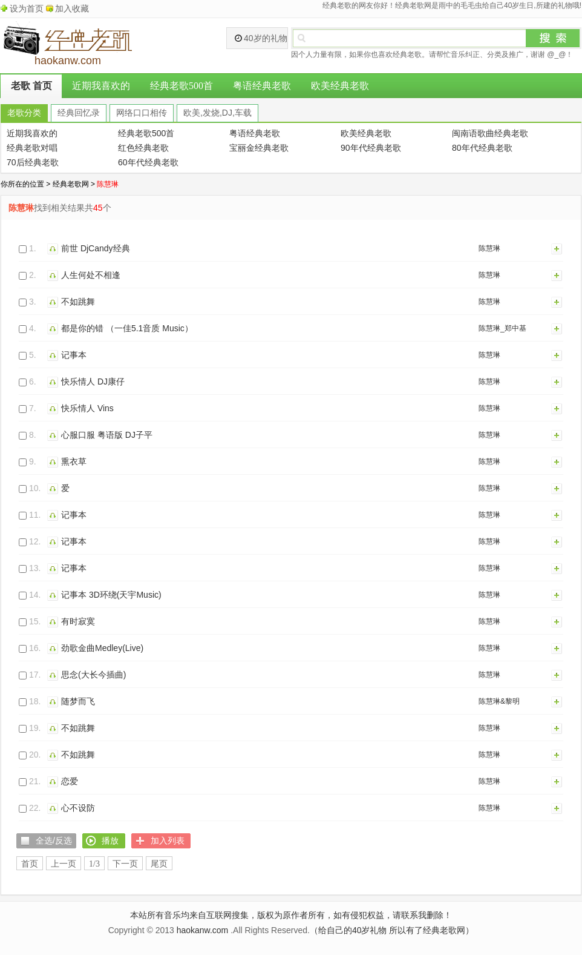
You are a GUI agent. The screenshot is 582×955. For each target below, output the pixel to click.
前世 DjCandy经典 (95, 248)
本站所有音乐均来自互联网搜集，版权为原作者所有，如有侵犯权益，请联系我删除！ (291, 915)
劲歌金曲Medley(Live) (102, 648)
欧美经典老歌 (340, 86)
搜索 (553, 38)
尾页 (159, 863)
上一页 (63, 863)
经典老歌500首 (181, 86)
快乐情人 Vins (87, 408)
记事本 (74, 355)
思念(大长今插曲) (93, 674)
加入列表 (557, 248)
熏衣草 (74, 461)
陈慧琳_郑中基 (502, 328)
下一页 (125, 863)
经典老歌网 (71, 184)
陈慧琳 (489, 248)
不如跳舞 (78, 301)
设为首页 (27, 8)
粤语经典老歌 (262, 86)
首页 (29, 863)
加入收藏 (72, 8)
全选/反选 (54, 840)
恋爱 (69, 781)
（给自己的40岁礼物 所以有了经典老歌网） (392, 930)
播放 (54, 248)
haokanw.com (203, 930)
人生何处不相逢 (90, 275)
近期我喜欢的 (101, 86)
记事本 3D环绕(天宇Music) (111, 595)
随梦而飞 (78, 701)
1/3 (94, 863)
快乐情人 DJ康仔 (93, 381)
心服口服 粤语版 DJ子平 (106, 435)
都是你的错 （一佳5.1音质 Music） (127, 328)
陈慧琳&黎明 (499, 701)
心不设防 (78, 808)
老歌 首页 (31, 86)
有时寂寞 (78, 621)
